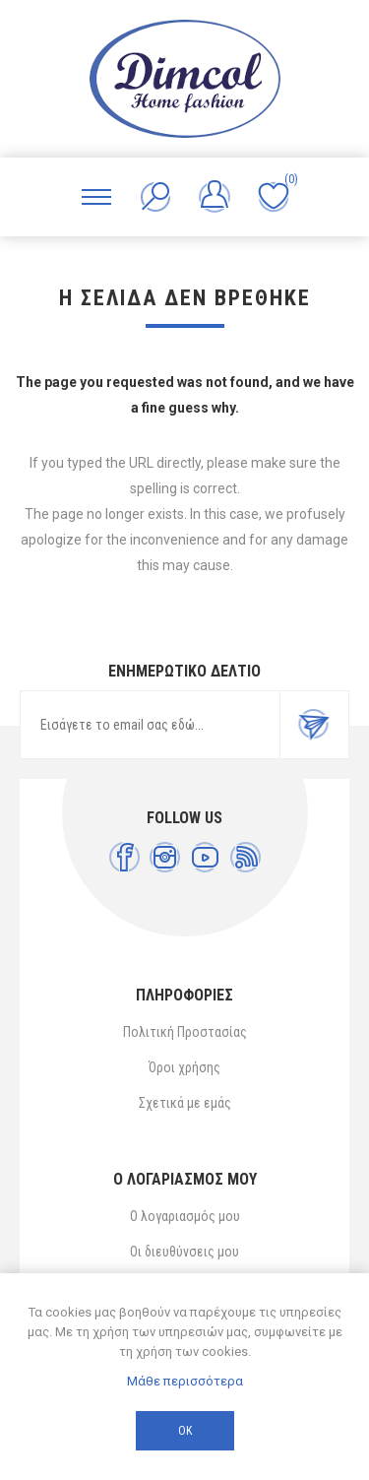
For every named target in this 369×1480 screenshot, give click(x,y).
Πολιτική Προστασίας (185, 1032)
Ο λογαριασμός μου (185, 1216)
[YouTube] (205, 857)
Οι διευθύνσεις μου (184, 1251)
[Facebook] (124, 857)
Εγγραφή (313, 724)
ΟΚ (185, 1431)
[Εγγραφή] (150, 724)
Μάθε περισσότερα (185, 1381)
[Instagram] (165, 857)
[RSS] (245, 857)
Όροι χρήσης (184, 1067)
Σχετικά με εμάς (185, 1103)
